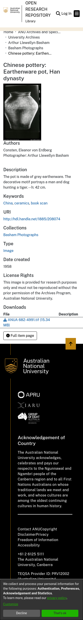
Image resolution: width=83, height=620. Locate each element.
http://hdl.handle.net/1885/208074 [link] (31, 219)
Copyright (48, 529)
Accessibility (29, 545)
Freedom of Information (38, 540)
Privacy (42, 534)
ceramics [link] (21, 203)
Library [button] (30, 21)
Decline (21, 613)
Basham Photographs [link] (25, 48)
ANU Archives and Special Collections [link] (40, 32)
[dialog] (41, 599)
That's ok (59, 613)
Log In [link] (66, 13)
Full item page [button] (20, 336)
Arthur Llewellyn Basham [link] (29, 43)
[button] (58, 13)
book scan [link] (39, 203)
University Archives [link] (24, 37)
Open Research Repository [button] (38, 9)
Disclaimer (27, 534)
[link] (20, 235)
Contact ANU (29, 529)
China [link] (8, 203)
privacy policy (57, 598)
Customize (10, 604)
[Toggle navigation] (77, 13)
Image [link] (8, 251)
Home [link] (8, 32)
